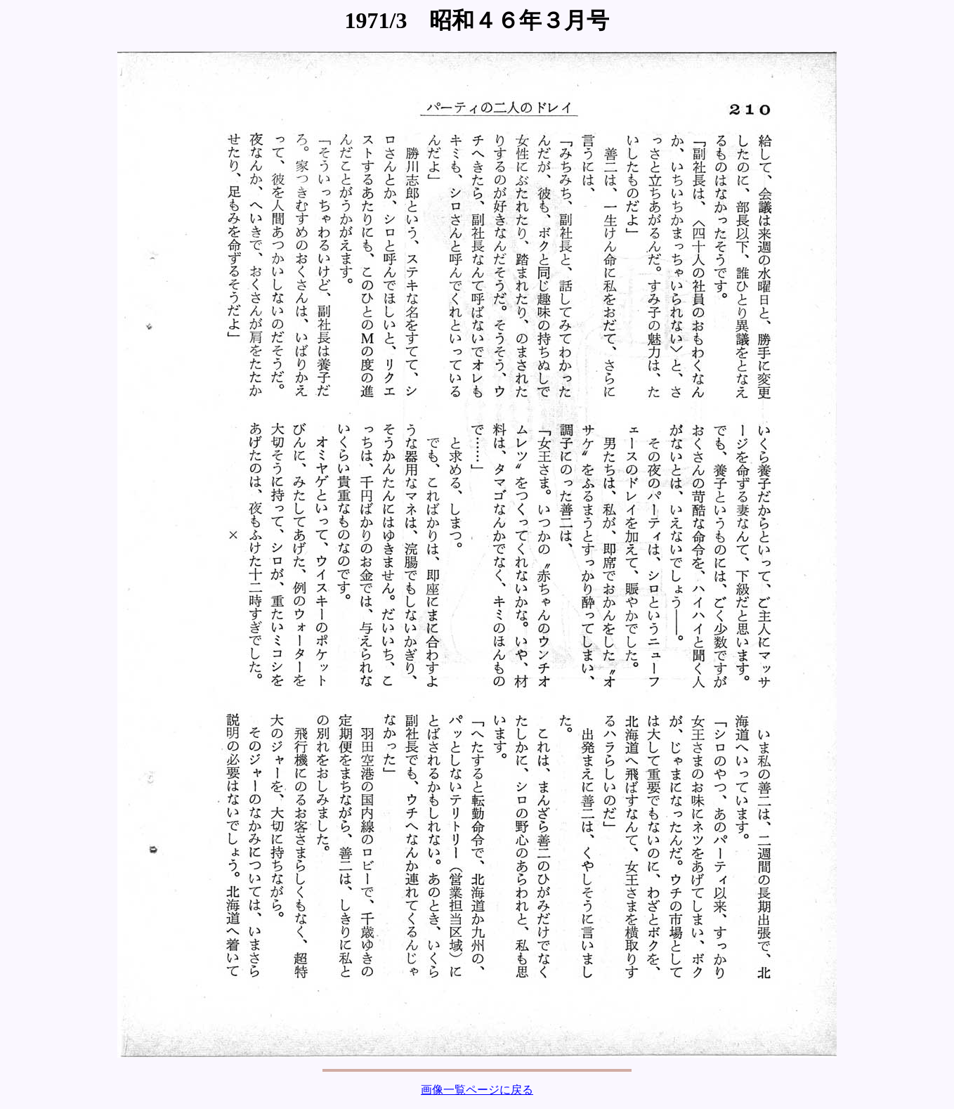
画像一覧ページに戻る (477, 1090)
